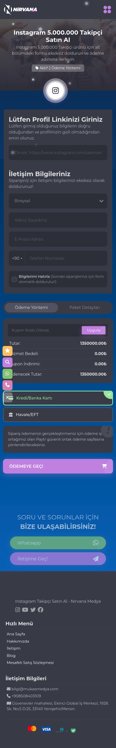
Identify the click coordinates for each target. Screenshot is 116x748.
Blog (11, 655)
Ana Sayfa (16, 634)
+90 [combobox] (17, 258)
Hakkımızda (18, 641)
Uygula (93, 330)
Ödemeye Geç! (58, 466)
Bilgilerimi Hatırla (61, 279)
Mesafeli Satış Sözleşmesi (30, 662)
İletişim (13, 648)
